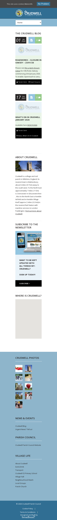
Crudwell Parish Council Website (28, 445)
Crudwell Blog (20, 426)
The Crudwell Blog (28, 33)
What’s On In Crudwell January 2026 (27, 118)
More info (28, 4)
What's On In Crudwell (30, 136)
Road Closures (35, 82)
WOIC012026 (32, 125)
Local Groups (20, 483)
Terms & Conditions (27, 512)
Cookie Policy (27, 508)
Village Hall (19, 476)
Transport (19, 470)
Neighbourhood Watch (24, 480)
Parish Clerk (22, 82)
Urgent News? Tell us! (23, 429)
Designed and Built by (29, 516)
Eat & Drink (19, 467)
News (20, 136)
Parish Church (21, 486)
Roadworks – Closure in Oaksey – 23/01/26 (28, 61)
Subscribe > (24, 283)
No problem (43, 4)
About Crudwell (21, 463)
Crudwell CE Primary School (26, 473)
